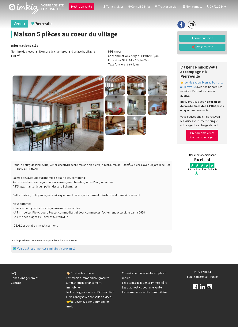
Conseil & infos (139, 7)
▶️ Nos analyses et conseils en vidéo (88, 297)
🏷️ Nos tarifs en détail (80, 273)
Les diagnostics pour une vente (142, 287)
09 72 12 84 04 (217, 7)
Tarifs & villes (113, 7)
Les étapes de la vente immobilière (144, 283)
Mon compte (192, 7)
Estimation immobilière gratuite (87, 278)
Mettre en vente (81, 7)
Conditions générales (25, 278)
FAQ (13, 273)
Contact (16, 283)
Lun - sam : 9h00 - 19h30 (202, 277)
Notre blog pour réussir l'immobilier (90, 292)
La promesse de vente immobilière (144, 292)
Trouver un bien (166, 7)
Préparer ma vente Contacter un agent (202, 135)
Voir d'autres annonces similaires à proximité (46, 249)
